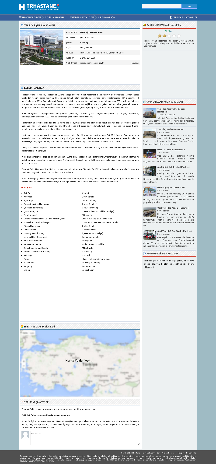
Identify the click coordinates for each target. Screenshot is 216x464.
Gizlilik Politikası (169, 453)
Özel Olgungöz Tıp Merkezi (171, 187)
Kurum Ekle (191, 453)
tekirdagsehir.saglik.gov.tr (92, 63)
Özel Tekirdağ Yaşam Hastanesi (173, 208)
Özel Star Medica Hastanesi (171, 149)
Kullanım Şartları (153, 453)
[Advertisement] (80, 75)
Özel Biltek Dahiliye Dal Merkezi (173, 167)
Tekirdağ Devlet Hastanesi (170, 129)
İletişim (181, 453)
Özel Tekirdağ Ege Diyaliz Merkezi (174, 231)
